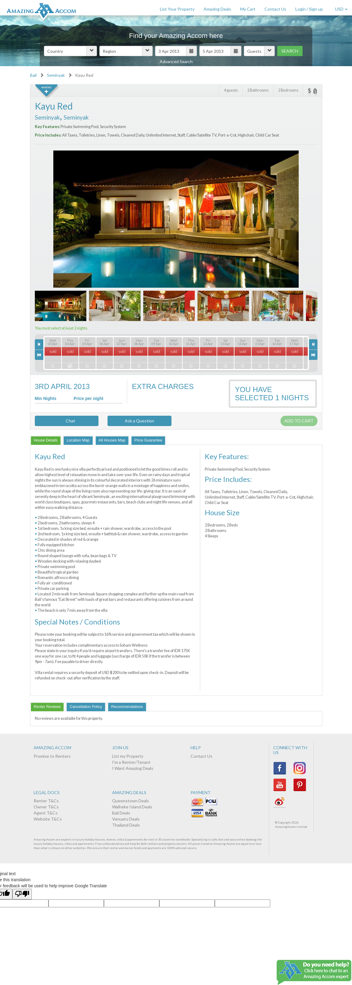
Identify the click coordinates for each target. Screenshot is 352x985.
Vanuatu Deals (126, 818)
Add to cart (299, 420)
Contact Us (275, 9)
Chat (66, 421)
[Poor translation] (22, 894)
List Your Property (177, 9)
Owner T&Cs (46, 806)
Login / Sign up (309, 9)
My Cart (247, 9)
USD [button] (341, 9)
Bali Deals (121, 812)
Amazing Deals (217, 9)
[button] (70, 51)
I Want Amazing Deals (132, 768)
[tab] (45, 440)
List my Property (127, 756)
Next (290, 221)
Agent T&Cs (46, 812)
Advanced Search (176, 61)
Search (289, 50)
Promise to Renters (52, 756)
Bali (33, 75)
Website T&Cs (48, 818)
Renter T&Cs (46, 800)
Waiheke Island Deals (132, 806)
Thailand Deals (126, 825)
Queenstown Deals (130, 800)
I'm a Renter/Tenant (131, 762)
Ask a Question (139, 420)
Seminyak (56, 75)
